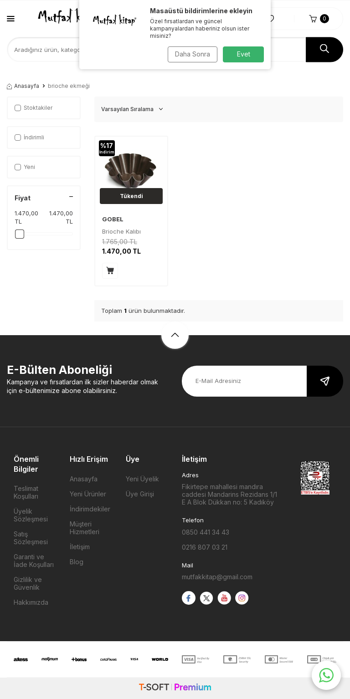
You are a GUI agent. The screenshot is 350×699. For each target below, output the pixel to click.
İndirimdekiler (90, 509)
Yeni (25, 166)
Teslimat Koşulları (26, 492)
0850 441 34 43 (205, 532)
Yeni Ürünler (88, 494)
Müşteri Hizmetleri (84, 528)
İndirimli (29, 137)
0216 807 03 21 (204, 547)
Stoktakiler (33, 107)
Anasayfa (23, 85)
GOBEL (113, 219)
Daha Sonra (191, 54)
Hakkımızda (31, 602)
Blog (76, 562)
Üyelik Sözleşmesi (31, 515)
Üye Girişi (140, 494)
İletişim (80, 547)
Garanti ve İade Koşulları (34, 560)
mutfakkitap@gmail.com (217, 577)
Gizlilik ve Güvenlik (28, 583)
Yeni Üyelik (142, 479)
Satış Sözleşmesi (31, 538)
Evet (243, 54)
